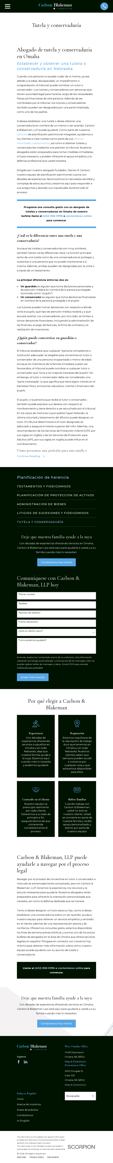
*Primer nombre (26, 594)
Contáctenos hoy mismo (56, 562)
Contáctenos (25, 1115)
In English (23, 1120)
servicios (22, 134)
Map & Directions (75, 1061)
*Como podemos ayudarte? (32, 640)
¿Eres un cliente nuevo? (30, 631)
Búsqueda (73, 1096)
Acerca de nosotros (29, 1104)
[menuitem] (56, 487)
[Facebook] (18, 1062)
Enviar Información (33, 677)
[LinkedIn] (25, 1062)
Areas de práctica (27, 1110)
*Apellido (22, 604)
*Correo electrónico (28, 622)
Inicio (20, 1099)
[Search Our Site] (93, 1096)
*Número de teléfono (29, 613)
